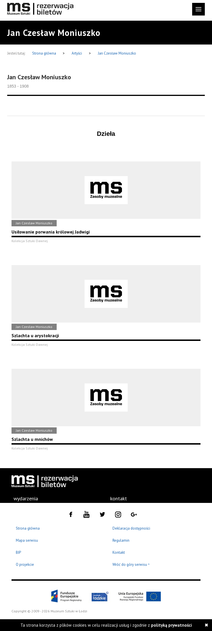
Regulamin (120, 540)
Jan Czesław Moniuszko (117, 53)
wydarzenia (26, 498)
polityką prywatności (171, 625)
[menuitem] (26, 498)
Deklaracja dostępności (131, 528)
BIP (18, 552)
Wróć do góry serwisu (131, 565)
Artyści (77, 53)
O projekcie (25, 564)
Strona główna (44, 53)
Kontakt (118, 552)
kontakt (118, 498)
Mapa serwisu (27, 540)
